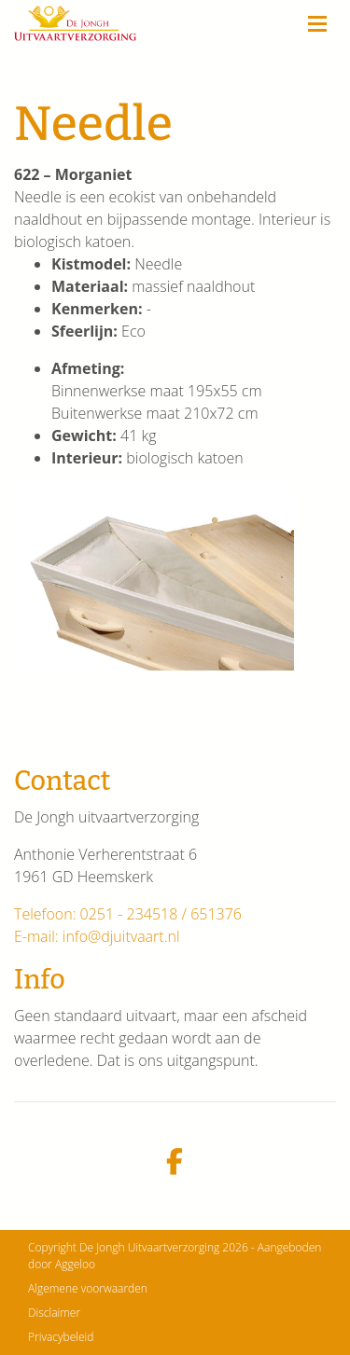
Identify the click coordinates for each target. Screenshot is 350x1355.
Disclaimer (54, 1312)
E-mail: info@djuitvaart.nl (97, 936)
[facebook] (175, 1162)
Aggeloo (75, 1264)
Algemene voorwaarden (87, 1288)
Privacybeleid (60, 1337)
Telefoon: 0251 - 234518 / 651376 (128, 914)
